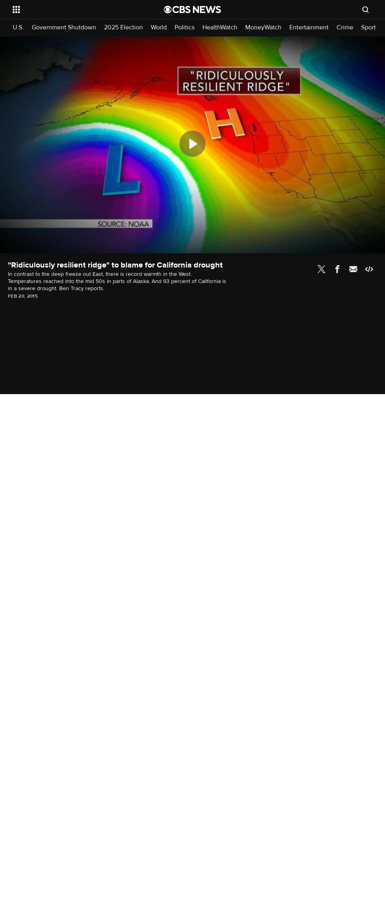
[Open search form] (365, 9)
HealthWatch (219, 27)
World (159, 27)
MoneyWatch (263, 27)
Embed (369, 269)
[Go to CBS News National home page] (192, 9)
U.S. (18, 27)
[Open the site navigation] (73, 9)
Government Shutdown (64, 27)
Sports (370, 27)
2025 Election (123, 27)
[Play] (192, 144)
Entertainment (309, 27)
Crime (345, 27)
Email (353, 269)
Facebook (337, 269)
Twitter (321, 269)
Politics (184, 27)
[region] (192, 145)
